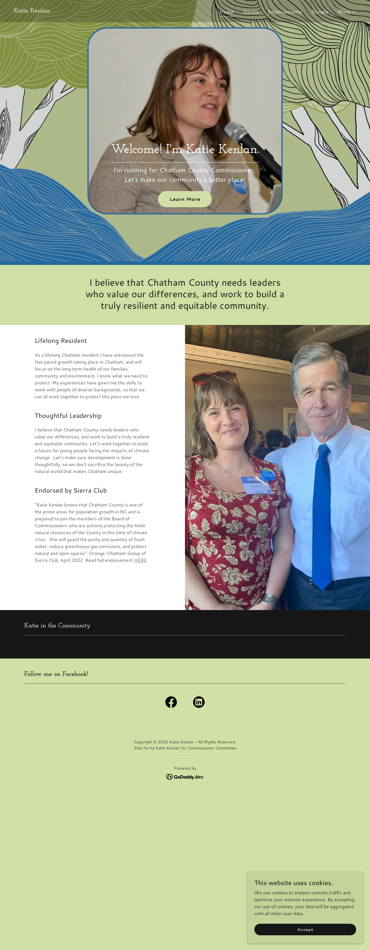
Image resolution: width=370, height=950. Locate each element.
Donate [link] (320, 11)
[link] (32, 10)
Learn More (185, 199)
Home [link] (227, 11)
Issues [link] (251, 11)
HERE (140, 560)
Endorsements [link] (285, 11)
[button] (347, 11)
